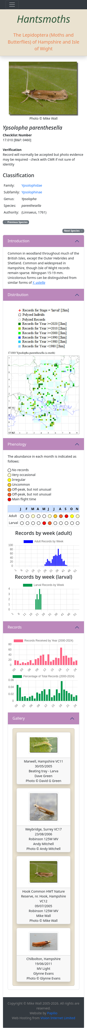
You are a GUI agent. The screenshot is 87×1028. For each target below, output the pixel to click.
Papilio (52, 1013)
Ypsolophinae (32, 192)
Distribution (18, 294)
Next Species (73, 230)
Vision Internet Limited (57, 1018)
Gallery (19, 718)
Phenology (17, 444)
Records (15, 627)
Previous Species (16, 222)
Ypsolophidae (32, 185)
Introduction (18, 240)
